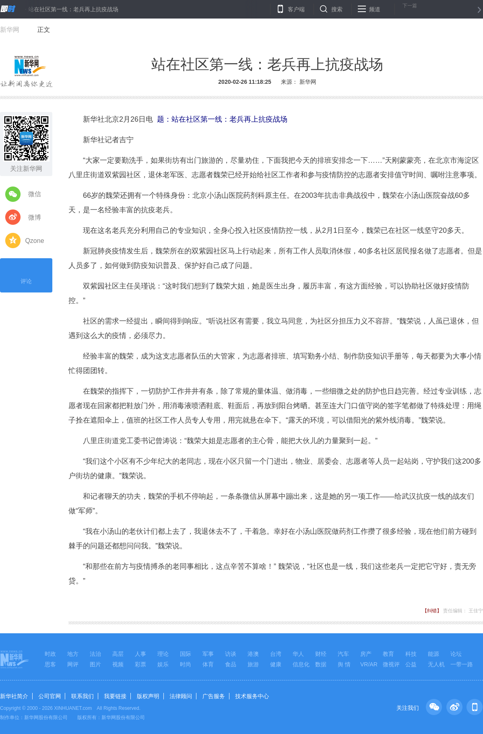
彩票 (140, 664)
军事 (208, 654)
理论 (163, 654)
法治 (95, 654)
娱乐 (163, 664)
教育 (388, 654)
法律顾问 (180, 696)
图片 (95, 664)
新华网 (9, 29)
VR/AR (369, 664)
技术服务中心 (252, 696)
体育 (208, 664)
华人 (298, 654)
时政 (50, 654)
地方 (72, 654)
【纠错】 (432, 611)
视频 (118, 664)
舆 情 (344, 664)
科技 (411, 654)
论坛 (456, 654)
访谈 (230, 654)
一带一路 (461, 664)
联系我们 (82, 696)
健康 (275, 664)
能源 (433, 654)
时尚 (185, 664)
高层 (118, 654)
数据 (320, 664)
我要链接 (115, 696)
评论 (26, 274)
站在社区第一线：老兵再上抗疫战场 (73, 9)
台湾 (275, 654)
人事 (140, 654)
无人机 (436, 664)
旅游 (253, 664)
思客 (50, 664)
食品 (230, 664)
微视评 (391, 664)
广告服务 (213, 696)
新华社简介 (14, 696)
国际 (185, 654)
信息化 (301, 664)
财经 (320, 654)
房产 (366, 654)
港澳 (253, 654)
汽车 (343, 654)
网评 (72, 664)
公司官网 (49, 696)
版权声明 (148, 696)
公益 (411, 664)
